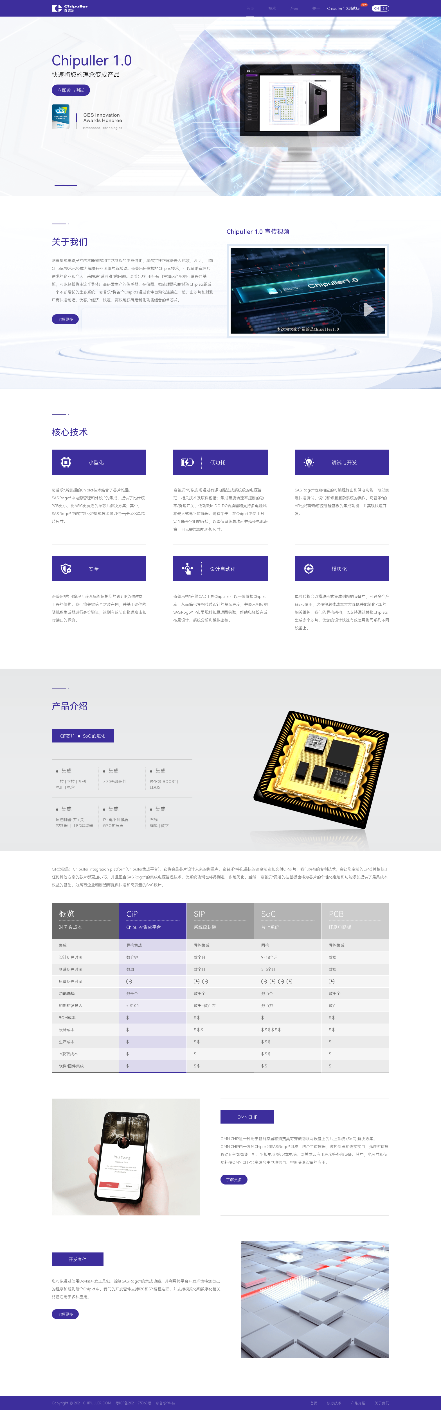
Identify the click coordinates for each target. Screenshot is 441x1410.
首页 (314, 1403)
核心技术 (334, 1403)
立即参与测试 (70, 90)
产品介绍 (358, 1403)
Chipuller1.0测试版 (343, 8)
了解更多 (65, 319)
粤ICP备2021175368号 (133, 1403)
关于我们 (382, 1403)
